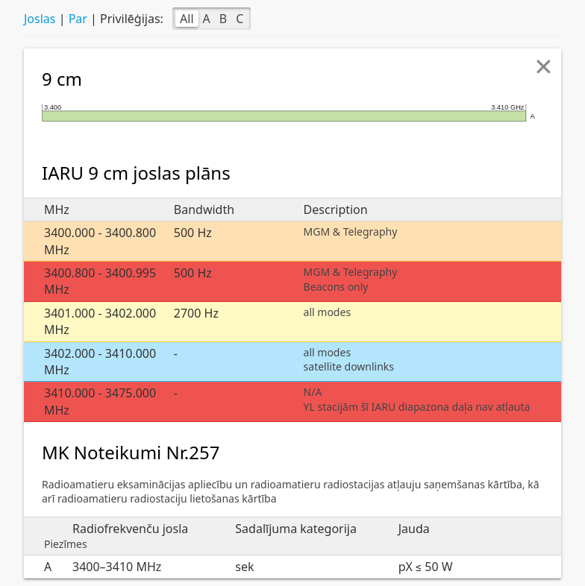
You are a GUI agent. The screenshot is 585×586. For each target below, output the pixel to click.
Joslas (39, 18)
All (186, 18)
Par (78, 18)
